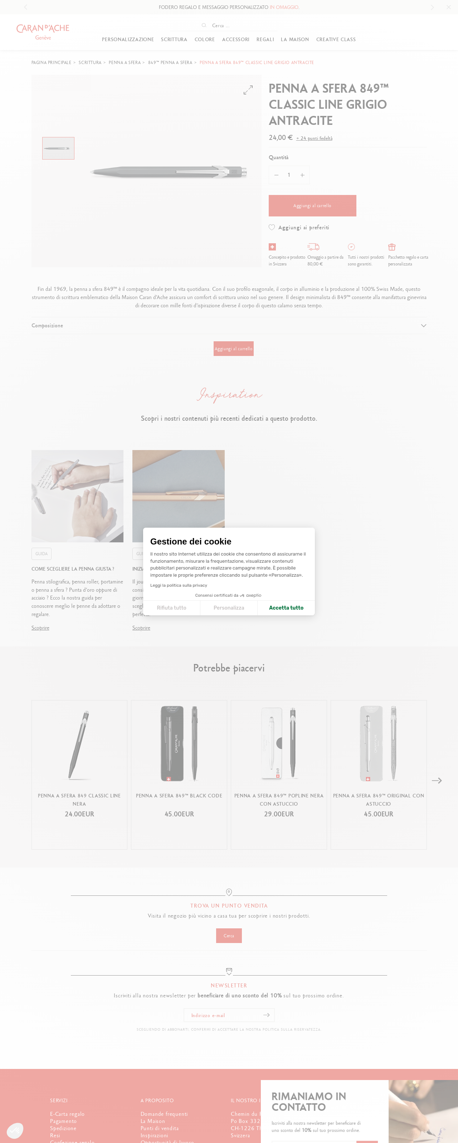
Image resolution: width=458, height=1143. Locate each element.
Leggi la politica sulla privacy (178, 585)
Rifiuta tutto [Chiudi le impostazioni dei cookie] (171, 608)
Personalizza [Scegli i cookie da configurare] (229, 608)
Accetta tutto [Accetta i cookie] (286, 608)
